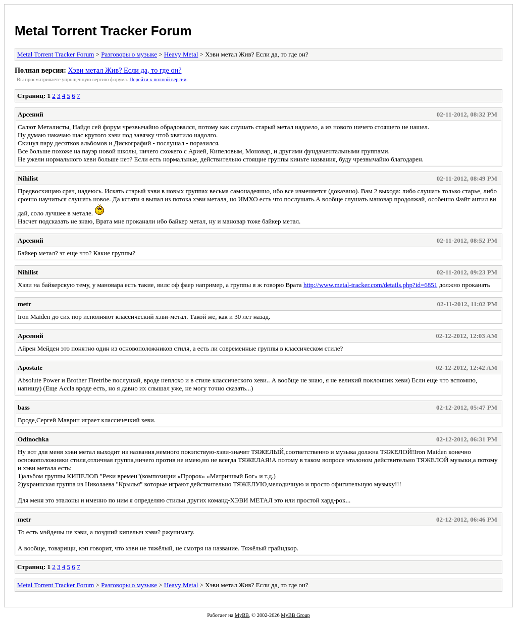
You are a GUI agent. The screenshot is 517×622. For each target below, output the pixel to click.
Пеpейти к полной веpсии (157, 79)
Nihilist (28, 178)
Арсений (30, 114)
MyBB (242, 615)
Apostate (30, 367)
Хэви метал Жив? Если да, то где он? (124, 70)
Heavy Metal (181, 54)
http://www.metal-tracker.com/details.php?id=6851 (370, 285)
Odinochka (33, 439)
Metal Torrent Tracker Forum (103, 30)
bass (24, 407)
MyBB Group (295, 615)
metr (24, 304)
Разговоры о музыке (129, 54)
